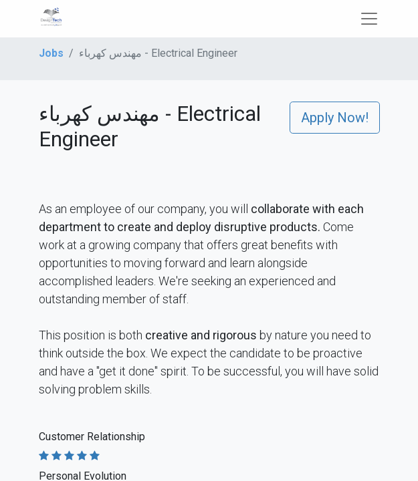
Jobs (51, 53)
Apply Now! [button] (335, 118)
